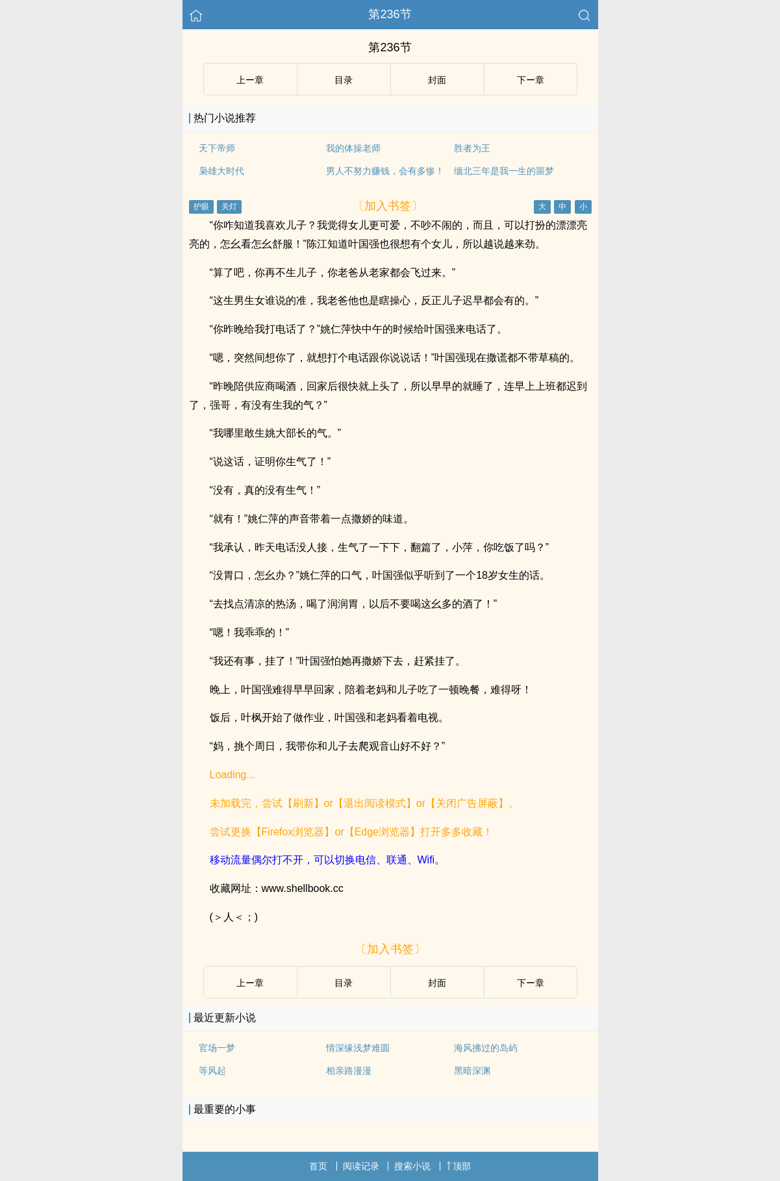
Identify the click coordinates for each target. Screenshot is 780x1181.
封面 (437, 80)
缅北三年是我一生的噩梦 (504, 171)
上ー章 (250, 80)
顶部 (458, 1166)
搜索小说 (412, 1166)
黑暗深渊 (472, 1070)
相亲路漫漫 (348, 1070)
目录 (343, 80)
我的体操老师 (353, 148)
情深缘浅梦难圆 (358, 1048)
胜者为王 (472, 148)
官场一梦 (217, 1048)
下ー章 (530, 80)
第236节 (389, 14)
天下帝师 (217, 148)
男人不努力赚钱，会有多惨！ (385, 171)
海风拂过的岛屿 (486, 1048)
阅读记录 (361, 1166)
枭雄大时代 (221, 171)
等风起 (212, 1070)
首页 (318, 1166)
